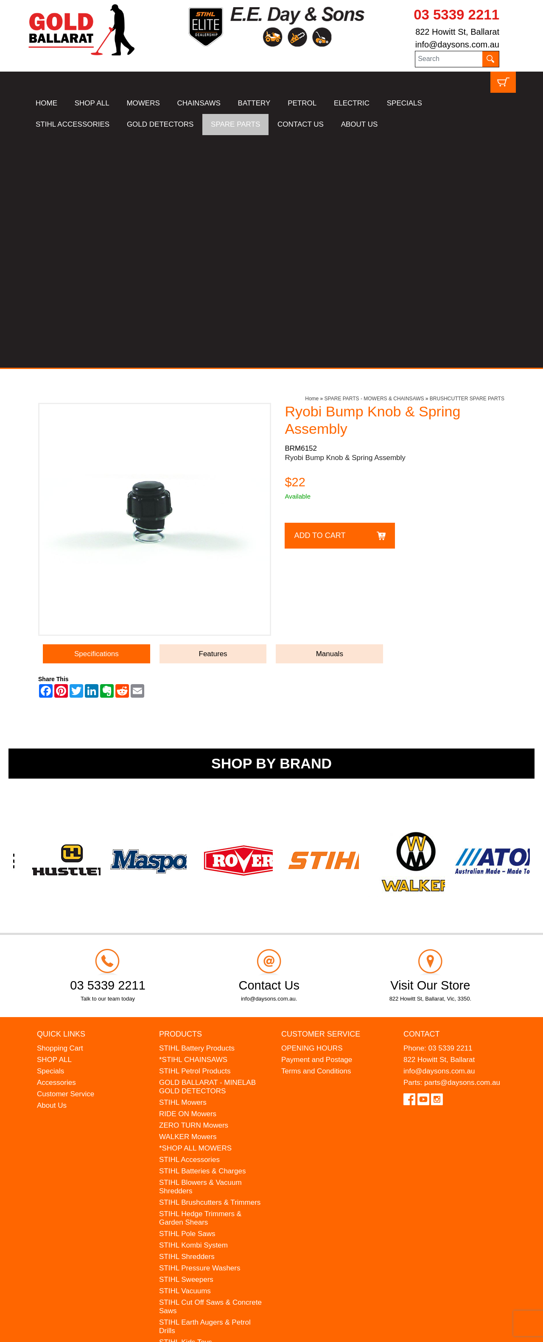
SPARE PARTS (235, 124)
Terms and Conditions (316, 839)
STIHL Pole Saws (187, 1001)
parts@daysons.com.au (462, 850)
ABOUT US (359, 124)
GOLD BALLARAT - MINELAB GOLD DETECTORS (207, 854)
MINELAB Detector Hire (197, 1167)
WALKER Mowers (187, 904)
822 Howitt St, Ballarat (457, 31)
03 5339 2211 (456, 14)
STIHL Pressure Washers (199, 1035)
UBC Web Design (93, 1330)
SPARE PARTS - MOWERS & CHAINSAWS (374, 166)
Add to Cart (319, 302)
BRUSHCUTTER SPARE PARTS (467, 166)
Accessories (56, 850)
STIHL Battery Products (197, 816)
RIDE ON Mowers (187, 881)
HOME (46, 103)
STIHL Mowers (183, 870)
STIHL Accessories (189, 927)
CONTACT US (300, 124)
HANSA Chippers (186, 1144)
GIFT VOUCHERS (188, 1178)
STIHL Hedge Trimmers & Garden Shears (200, 985)
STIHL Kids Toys (185, 1110)
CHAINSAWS (199, 103)
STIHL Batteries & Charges (202, 938)
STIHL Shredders (187, 1024)
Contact (421, 801)
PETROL (302, 103)
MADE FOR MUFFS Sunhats (205, 1121)
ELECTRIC (351, 103)
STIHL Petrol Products (195, 839)
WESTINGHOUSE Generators (208, 1155)
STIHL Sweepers (186, 1047)
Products (180, 801)
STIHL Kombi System (193, 1013)
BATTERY (254, 103)
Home (312, 166)
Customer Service (65, 861)
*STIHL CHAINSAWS (193, 827)
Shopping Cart (60, 816)
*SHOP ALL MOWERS (195, 916)
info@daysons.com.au (457, 44)
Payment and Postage (316, 827)
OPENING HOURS (312, 816)
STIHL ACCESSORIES (72, 124)
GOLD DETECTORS (160, 124)
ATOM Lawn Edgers (191, 1132)
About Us (52, 873)
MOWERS (143, 103)
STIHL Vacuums (185, 1058)
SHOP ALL (92, 103)
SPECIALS (404, 103)
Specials (50, 839)
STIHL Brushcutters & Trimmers (209, 970)
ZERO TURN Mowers (193, 893)
